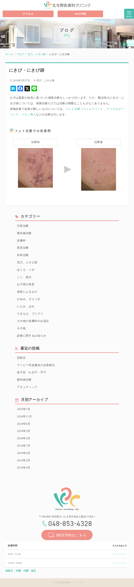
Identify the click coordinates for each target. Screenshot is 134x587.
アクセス (28, 13)
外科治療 (23, 255)
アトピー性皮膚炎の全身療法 (36, 365)
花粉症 (21, 357)
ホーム (9, 54)
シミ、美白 (24, 277)
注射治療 (23, 225)
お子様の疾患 (25, 284)
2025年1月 (23, 409)
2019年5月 (23, 460)
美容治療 (23, 247)
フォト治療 (73, 108)
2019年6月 (23, 453)
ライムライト (92, 108)
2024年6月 (23, 423)
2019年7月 (23, 445)
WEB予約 (81, 13)
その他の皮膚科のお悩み (33, 320)
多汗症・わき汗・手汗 (31, 372)
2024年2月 (23, 438)
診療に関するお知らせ (31, 335)
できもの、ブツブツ (30, 313)
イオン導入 (28, 114)
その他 (21, 328)
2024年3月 (23, 430)
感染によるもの (27, 291)
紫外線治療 (24, 233)
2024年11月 (24, 416)
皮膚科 (21, 240)
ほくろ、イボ (25, 269)
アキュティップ (27, 386)
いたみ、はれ (25, 306)
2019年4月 (23, 467)
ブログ (20, 54)
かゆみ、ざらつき (28, 299)
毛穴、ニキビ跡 (37, 54)
